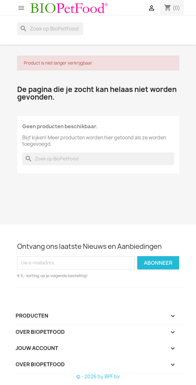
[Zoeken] (50, 28)
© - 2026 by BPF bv (98, 376)
